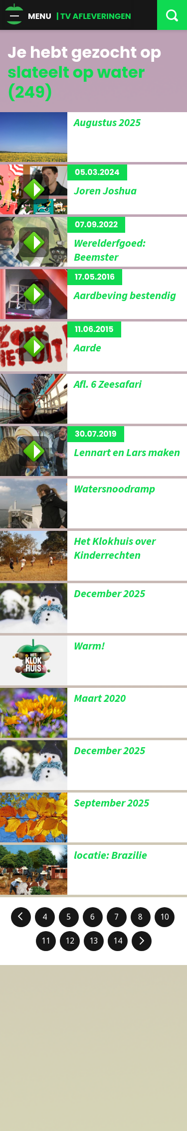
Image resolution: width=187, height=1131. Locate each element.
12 (69, 941)
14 (117, 941)
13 (93, 941)
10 (164, 917)
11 (45, 941)
